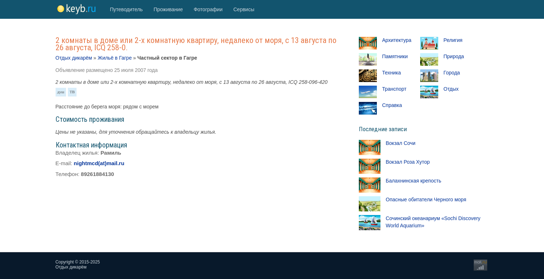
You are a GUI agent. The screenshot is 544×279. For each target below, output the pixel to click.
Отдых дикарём (74, 58)
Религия (453, 40)
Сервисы (243, 9)
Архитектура (397, 40)
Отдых (451, 89)
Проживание (168, 9)
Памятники (395, 56)
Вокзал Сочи (400, 143)
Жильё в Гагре (114, 58)
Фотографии (207, 9)
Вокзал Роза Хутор (408, 162)
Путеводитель (126, 9)
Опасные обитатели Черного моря (426, 199)
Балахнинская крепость (413, 181)
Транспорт (394, 89)
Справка (392, 105)
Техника (391, 73)
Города (452, 73)
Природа (454, 56)
